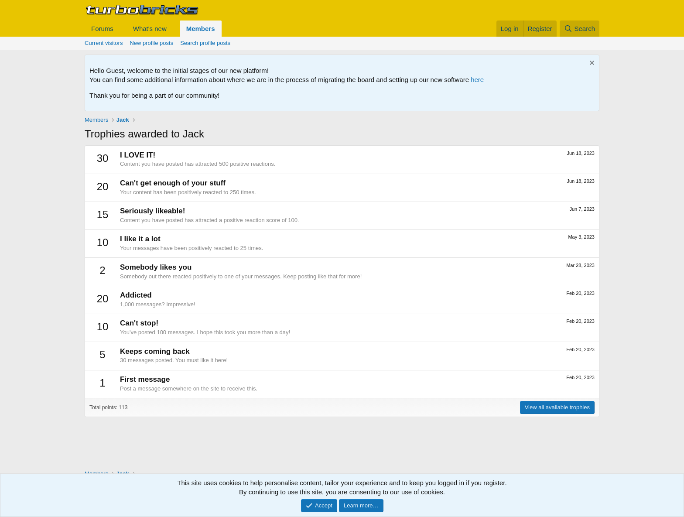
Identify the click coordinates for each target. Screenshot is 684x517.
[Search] (579, 29)
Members (200, 28)
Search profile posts (205, 43)
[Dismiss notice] (591, 63)
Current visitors (104, 43)
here (477, 79)
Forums (102, 28)
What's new (150, 28)
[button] (120, 29)
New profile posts (151, 43)
